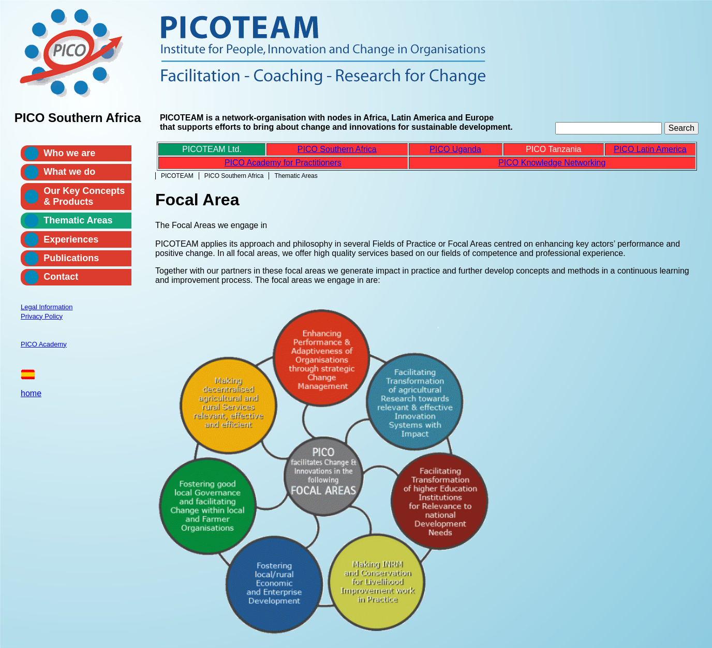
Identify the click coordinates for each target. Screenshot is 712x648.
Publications (71, 258)
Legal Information (46, 307)
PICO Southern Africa (234, 175)
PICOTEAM (177, 175)
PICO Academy (44, 344)
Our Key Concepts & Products (84, 196)
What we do (69, 172)
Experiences (70, 239)
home (31, 393)
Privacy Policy (42, 316)
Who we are (69, 153)
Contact (60, 277)
